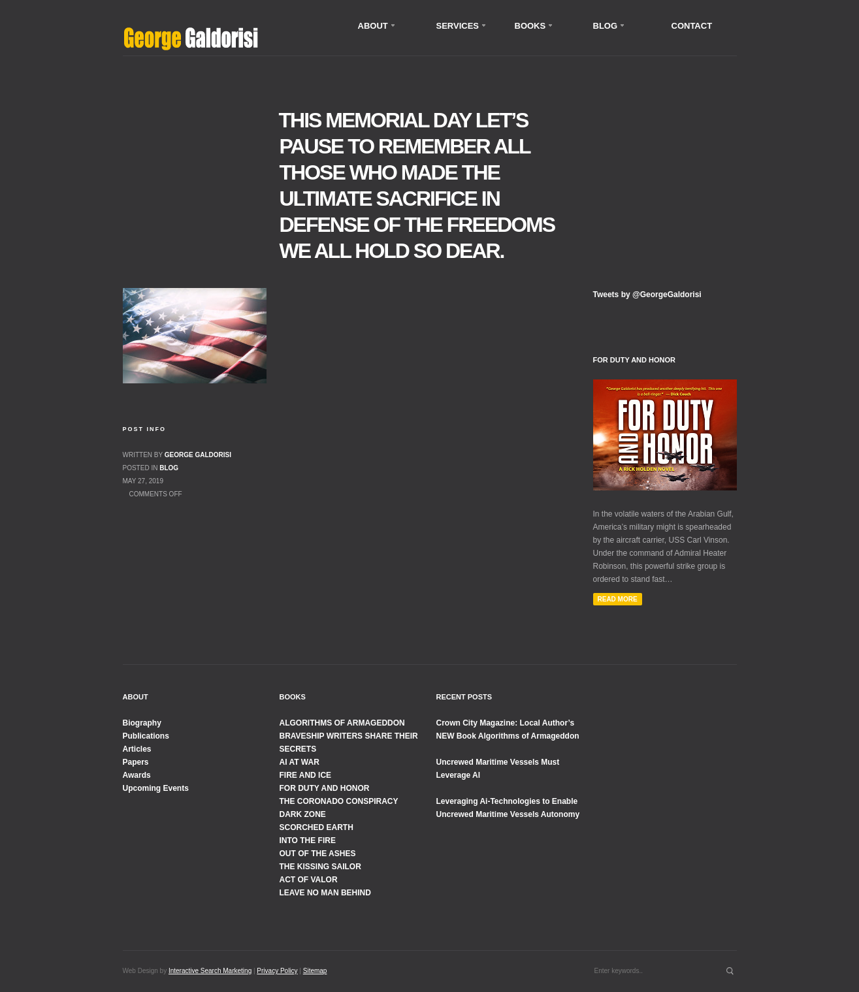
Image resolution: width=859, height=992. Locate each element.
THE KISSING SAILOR (320, 866)
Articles (137, 749)
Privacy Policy (277, 970)
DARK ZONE (303, 814)
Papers (136, 762)
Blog (168, 468)
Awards (137, 775)
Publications (146, 736)
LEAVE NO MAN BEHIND (325, 892)
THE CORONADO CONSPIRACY (339, 801)
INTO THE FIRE (308, 840)
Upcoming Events (156, 788)
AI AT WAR (299, 762)
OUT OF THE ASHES (318, 853)
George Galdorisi (198, 454)
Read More (618, 599)
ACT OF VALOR (309, 879)
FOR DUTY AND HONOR (325, 788)
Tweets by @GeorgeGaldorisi (647, 294)
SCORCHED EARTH (316, 827)
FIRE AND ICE (306, 775)
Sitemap (315, 970)
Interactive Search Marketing (210, 970)
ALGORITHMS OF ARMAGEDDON (342, 723)
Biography (142, 723)
